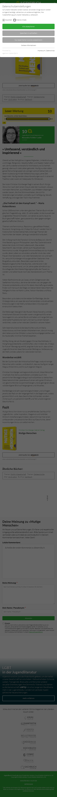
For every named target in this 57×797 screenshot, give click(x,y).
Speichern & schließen (28, 33)
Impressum (41, 50)
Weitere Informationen (28, 45)
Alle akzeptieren (28, 26)
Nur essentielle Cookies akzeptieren (28, 40)
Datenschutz (50, 50)
